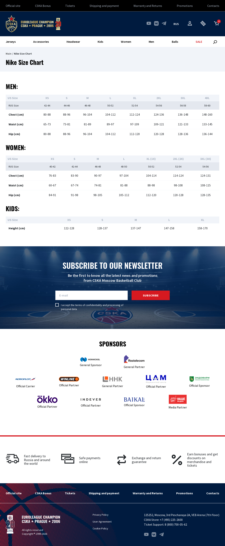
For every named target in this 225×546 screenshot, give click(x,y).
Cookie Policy (100, 528)
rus (176, 24)
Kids (100, 41)
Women (126, 41)
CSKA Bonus (43, 6)
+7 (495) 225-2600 (171, 520)
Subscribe (151, 295)
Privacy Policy (100, 514)
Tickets (70, 6)
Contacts (213, 6)
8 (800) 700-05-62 (176, 524)
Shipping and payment (104, 6)
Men (151, 41)
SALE (199, 41)
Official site (13, 6)
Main (8, 53)
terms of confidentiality (88, 305)
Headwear (73, 41)
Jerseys (11, 41)
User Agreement (102, 521)
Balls (175, 41)
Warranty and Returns (147, 6)
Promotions (185, 6)
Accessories (41, 41)
